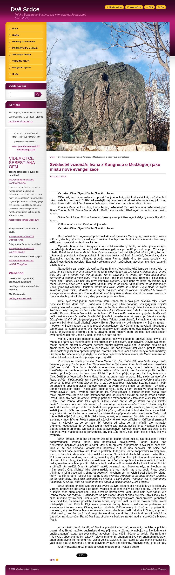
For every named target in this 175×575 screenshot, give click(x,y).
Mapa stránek (135, 7)
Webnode (162, 569)
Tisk (162, 7)
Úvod (52, 157)
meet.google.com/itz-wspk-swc (24, 220)
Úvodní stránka (115, 7)
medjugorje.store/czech (20, 298)
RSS (151, 7)
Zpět (52, 559)
